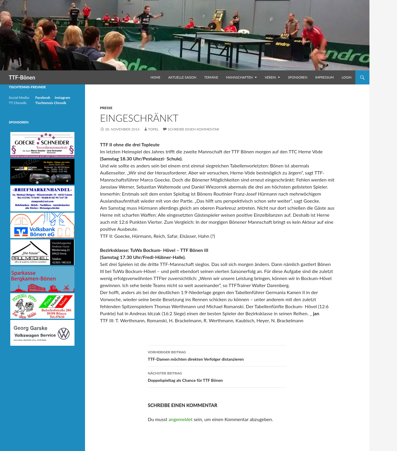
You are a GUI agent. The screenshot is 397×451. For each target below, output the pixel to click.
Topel (153, 129)
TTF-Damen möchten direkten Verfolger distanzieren (217, 355)
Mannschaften (239, 77)
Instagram (62, 97)
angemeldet (181, 419)
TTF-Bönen (22, 77)
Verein (270, 77)
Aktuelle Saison (182, 77)
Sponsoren (297, 77)
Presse (106, 108)
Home (155, 77)
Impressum (324, 77)
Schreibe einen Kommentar (193, 129)
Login (347, 77)
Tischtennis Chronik (50, 103)
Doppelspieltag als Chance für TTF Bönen (217, 376)
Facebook (42, 97)
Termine (211, 77)
